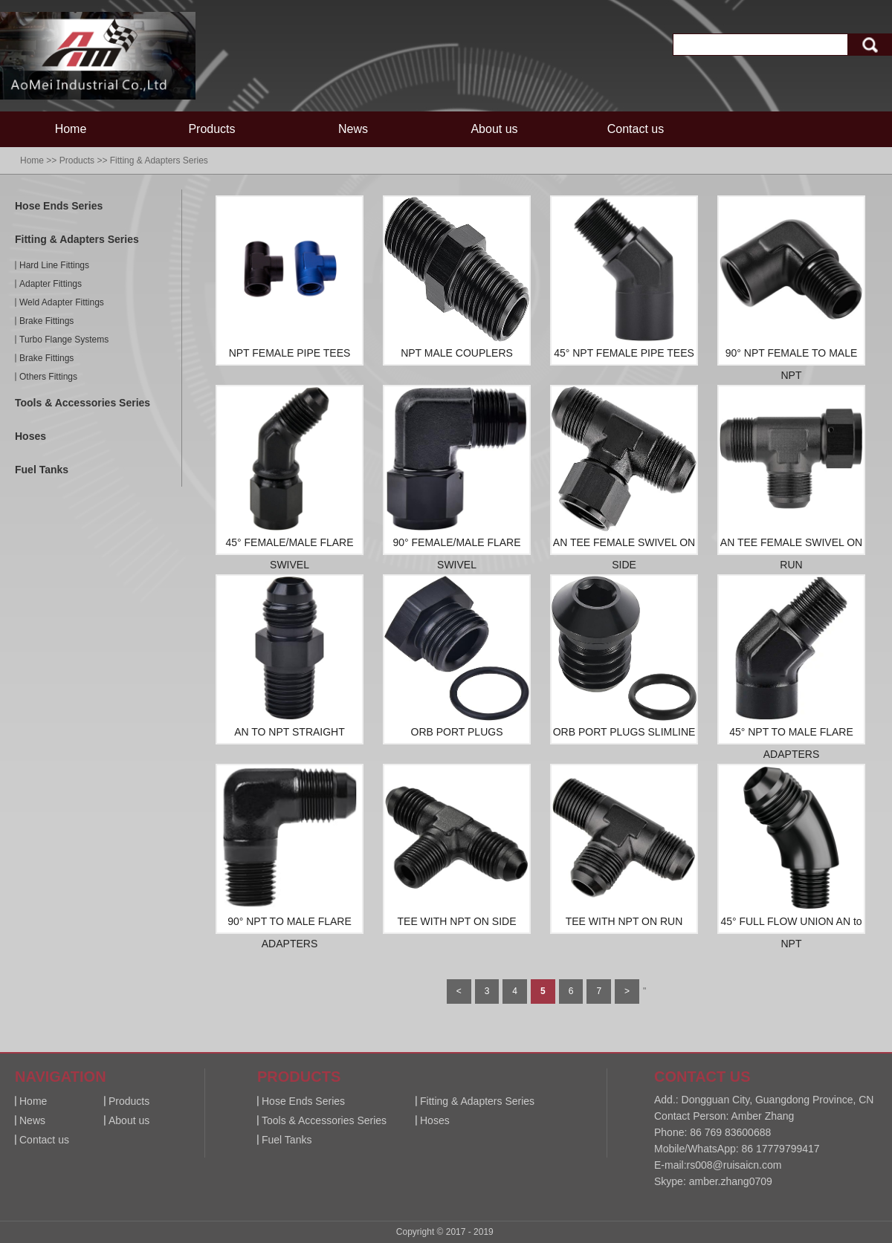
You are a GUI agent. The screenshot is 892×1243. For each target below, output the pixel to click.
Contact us (635, 129)
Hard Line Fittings (54, 265)
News (353, 129)
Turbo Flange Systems (64, 339)
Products (211, 129)
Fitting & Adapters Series (159, 160)
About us (494, 129)
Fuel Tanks (41, 470)
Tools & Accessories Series (82, 403)
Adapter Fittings (50, 284)
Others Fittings (48, 376)
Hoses (30, 436)
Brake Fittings (46, 321)
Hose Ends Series (59, 206)
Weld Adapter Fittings (61, 302)
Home (71, 129)
